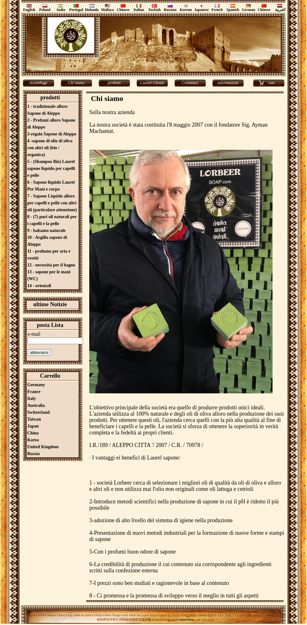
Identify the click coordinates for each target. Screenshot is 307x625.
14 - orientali (39, 285)
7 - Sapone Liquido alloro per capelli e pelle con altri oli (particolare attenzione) (52, 203)
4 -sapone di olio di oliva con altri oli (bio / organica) (49, 148)
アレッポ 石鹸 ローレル (248, 615)
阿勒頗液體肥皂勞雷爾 (135, 619)
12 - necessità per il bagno (51, 265)
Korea (33, 440)
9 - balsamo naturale (46, 230)
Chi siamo (76, 82)
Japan (33, 426)
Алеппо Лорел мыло (165, 619)
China (33, 433)
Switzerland (38, 412)
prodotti (114, 82)
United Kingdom (43, 446)
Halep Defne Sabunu (194, 615)
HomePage (38, 82)
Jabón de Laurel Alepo (142, 615)
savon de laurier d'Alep (87, 615)
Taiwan (34, 419)
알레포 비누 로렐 (219, 615)
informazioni (227, 82)
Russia (33, 453)
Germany (36, 384)
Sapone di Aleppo (169, 615)
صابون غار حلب (205, 619)
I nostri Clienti (152, 82)
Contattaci (190, 82)
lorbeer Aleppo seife (115, 615)
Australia (36, 405)
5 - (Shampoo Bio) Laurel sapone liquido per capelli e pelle (51, 168)
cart (271, 82)
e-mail (34, 334)
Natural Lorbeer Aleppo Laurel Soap (49, 615)
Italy (31, 398)
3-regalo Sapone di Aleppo (51, 134)
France (33, 391)
